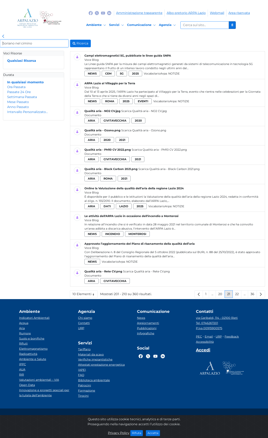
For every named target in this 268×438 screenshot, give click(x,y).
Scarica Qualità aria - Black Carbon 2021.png (169, 169)
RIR (21, 374)
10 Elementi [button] (85, 295)
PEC (199, 336)
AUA (22, 369)
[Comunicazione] (142, 25)
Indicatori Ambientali (34, 318)
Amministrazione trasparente (139, 13)
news (92, 73)
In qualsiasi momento (25, 82)
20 (221, 295)
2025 (135, 73)
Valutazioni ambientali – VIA (39, 380)
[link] (3, 36)
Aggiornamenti (148, 323)
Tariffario (84, 349)
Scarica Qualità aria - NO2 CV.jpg (144, 111)
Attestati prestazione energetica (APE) (101, 367)
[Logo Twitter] (97, 12)
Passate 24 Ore (19, 92)
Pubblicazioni (146, 328)
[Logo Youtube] (103, 12)
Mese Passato (18, 102)
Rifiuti (23, 343)
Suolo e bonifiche (31, 338)
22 (238, 295)
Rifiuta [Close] (137, 433)
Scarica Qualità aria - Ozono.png (143, 130)
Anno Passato (18, 107)
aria (91, 120)
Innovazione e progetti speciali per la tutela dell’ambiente (44, 392)
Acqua (23, 323)
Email (209, 336)
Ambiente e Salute (32, 359)
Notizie (174, 73)
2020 (138, 120)
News (141, 318)
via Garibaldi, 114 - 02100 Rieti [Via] (217, 318)
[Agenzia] (168, 25)
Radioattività (28, 354)
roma (109, 101)
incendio (112, 234)
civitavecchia (115, 120)
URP (81, 328)
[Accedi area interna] (203, 351)
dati (107, 206)
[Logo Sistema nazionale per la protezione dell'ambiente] (50, 18)
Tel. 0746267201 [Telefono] (207, 323)
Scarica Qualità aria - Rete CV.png (146, 271)
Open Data (27, 385)
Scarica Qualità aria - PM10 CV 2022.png (159, 149)
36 (253, 295)
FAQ (81, 375)
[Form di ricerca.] (204, 25)
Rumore (25, 333)
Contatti (84, 323)
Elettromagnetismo (33, 349)
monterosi (137, 234)
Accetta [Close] (154, 433)
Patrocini (84, 385)
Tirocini (83, 396)
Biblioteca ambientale (94, 380)
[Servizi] (117, 25)
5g (122, 73)
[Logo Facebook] (90, 12)
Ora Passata (16, 87)
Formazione (86, 390)
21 (230, 295)
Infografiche (145, 333)
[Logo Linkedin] (109, 12)
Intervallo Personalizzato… (27, 112)
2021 (122, 140)
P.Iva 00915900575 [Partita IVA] (209, 328)
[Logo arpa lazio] (27, 18)
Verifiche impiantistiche (95, 359)
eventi (143, 101)
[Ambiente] (96, 25)
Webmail (217, 13)
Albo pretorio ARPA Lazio (186, 13)
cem (108, 73)
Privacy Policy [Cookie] (118, 433)
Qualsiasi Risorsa (21, 61)
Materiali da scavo (91, 354)
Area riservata (239, 13)
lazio (123, 206)
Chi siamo (85, 318)
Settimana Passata (22, 97)
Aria (22, 328)
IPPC (22, 364)
